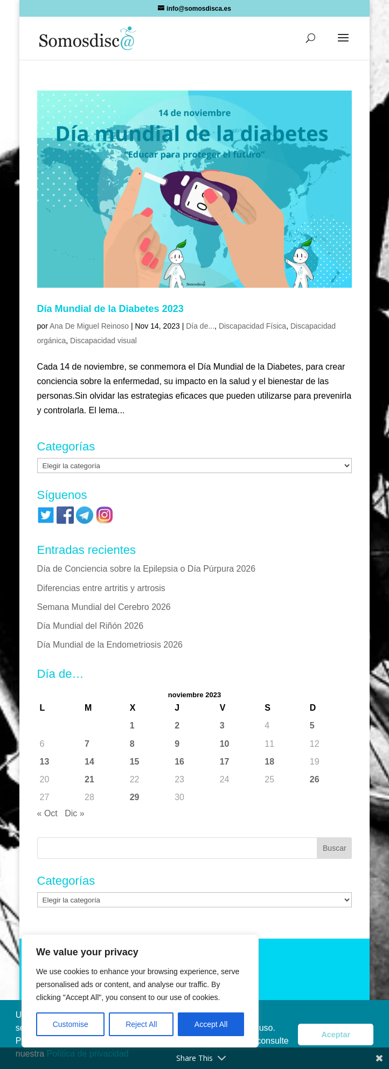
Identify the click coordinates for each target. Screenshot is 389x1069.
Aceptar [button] (335, 1034)
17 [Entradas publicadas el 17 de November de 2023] (225, 761)
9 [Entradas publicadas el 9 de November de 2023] (177, 743)
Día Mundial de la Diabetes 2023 (110, 308)
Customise (70, 1024)
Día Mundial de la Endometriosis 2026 (110, 644)
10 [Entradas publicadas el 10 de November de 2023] (225, 743)
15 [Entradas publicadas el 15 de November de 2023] (135, 761)
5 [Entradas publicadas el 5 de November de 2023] (312, 725)
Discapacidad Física (252, 326)
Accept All (210, 1024)
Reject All (141, 1024)
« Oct (47, 813)
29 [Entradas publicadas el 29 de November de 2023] (135, 797)
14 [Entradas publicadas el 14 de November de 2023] (89, 761)
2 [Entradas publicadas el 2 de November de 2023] (177, 725)
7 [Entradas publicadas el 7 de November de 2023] (87, 743)
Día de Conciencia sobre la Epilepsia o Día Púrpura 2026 (146, 568)
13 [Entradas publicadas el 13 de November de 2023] (45, 761)
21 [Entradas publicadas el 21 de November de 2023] (89, 779)
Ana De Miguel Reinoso (89, 326)
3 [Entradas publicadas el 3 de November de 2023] (222, 725)
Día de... (200, 326)
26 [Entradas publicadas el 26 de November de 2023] (314, 779)
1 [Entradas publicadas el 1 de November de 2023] (132, 725)
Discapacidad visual (103, 340)
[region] (140, 990)
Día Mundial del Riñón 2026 (90, 625)
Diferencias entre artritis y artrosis (101, 588)
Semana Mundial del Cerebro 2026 (104, 607)
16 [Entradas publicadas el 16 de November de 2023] (179, 761)
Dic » (74, 813)
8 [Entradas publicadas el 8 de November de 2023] (132, 743)
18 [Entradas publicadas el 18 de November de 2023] (269, 761)
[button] (343, 45)
